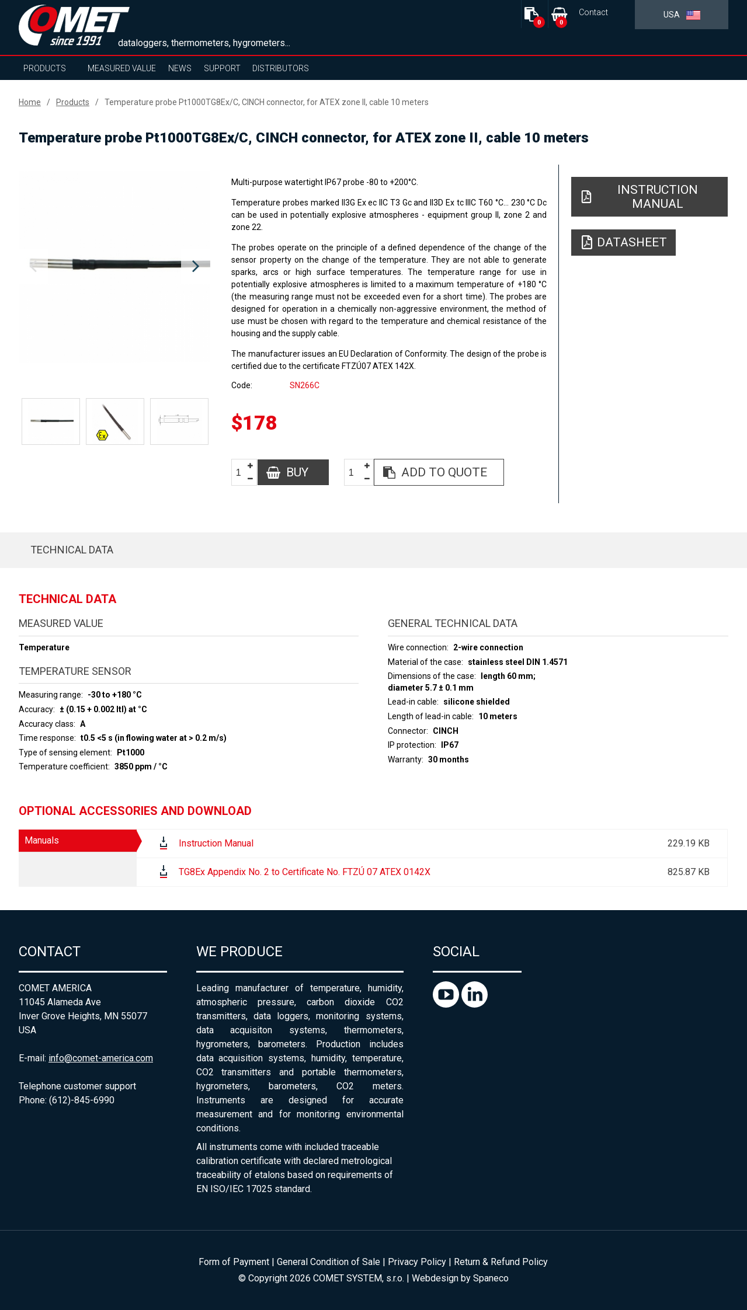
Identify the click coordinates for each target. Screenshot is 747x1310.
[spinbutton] (243, 472)
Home (30, 102)
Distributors (280, 68)
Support (222, 68)
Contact (593, 13)
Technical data (71, 549)
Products (44, 68)
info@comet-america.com (100, 1058)
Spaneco (491, 1278)
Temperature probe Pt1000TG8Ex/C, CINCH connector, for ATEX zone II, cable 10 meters (267, 102)
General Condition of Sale (328, 1261)
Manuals (42, 840)
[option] (114, 267)
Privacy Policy (417, 1261)
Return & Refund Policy (501, 1261)
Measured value (122, 68)
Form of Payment (234, 1261)
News (180, 68)
